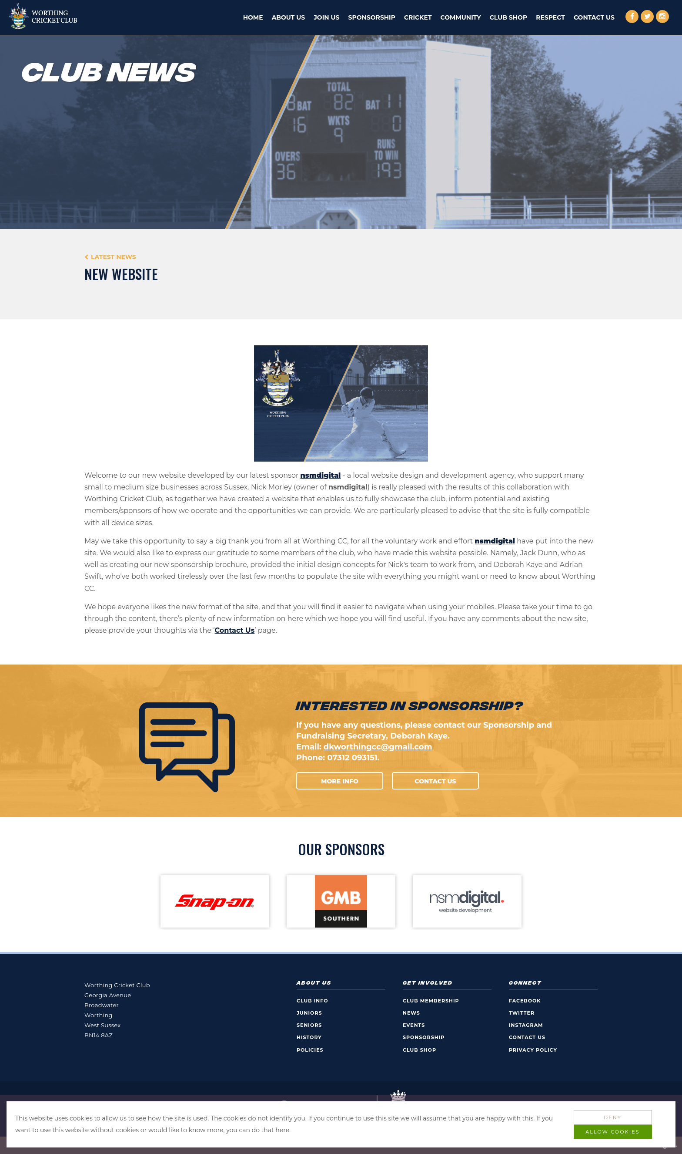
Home (253, 17)
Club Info (312, 1001)
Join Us (326, 17)
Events (414, 1025)
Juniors (309, 1013)
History (309, 1037)
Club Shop (508, 17)
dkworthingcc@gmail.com (378, 747)
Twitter (522, 1013)
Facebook (525, 1001)
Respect (550, 17)
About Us (288, 17)
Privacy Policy (533, 1050)
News (411, 1013)
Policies (310, 1050)
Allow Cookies (612, 1132)
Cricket (418, 17)
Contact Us (594, 17)
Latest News (113, 257)
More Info (339, 781)
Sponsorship (371, 17)
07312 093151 (352, 758)
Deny (613, 1117)
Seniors (309, 1025)
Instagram (526, 1025)
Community (461, 17)
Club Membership (431, 1001)
